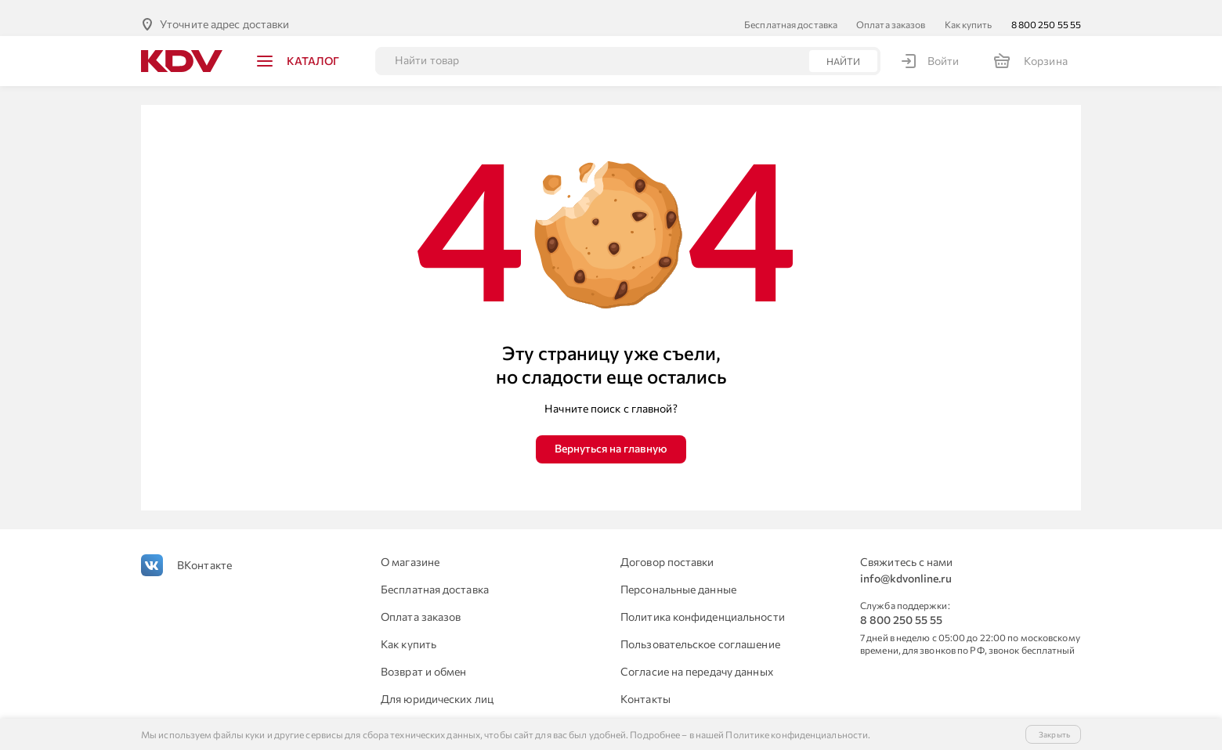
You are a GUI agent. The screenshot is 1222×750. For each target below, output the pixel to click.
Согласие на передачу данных (696, 658)
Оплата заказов (890, 11)
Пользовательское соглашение (700, 631)
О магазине (410, 549)
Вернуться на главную (611, 435)
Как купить (968, 11)
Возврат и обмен (424, 658)
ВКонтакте (204, 552)
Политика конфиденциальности (702, 604)
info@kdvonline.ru (906, 565)
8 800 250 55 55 (1046, 11)
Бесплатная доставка (790, 11)
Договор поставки (667, 549)
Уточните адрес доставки (224, 11)
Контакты (645, 686)
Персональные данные (678, 576)
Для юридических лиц (437, 686)
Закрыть (1054, 734)
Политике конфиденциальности (796, 734)
